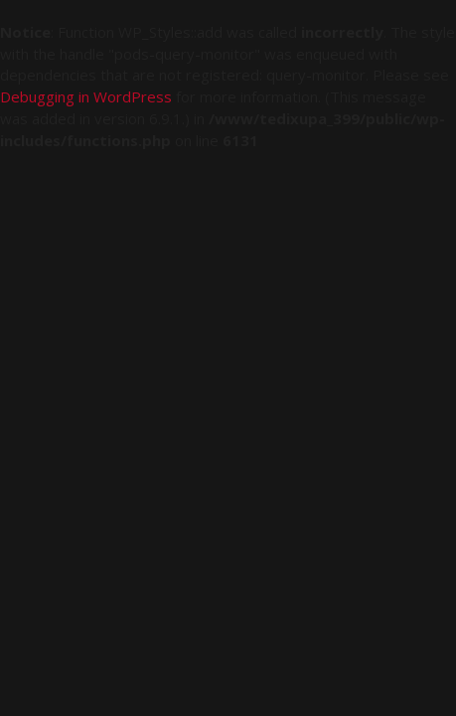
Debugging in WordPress (86, 96)
